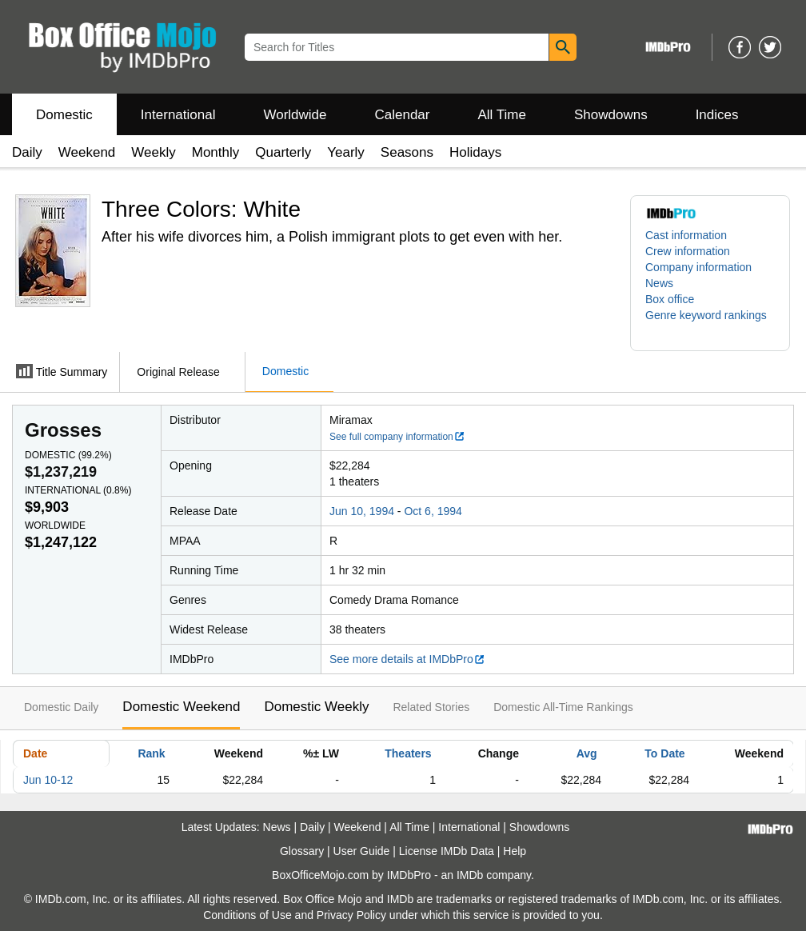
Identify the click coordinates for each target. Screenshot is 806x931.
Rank (151, 753)
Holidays (475, 152)
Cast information (686, 235)
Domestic (64, 114)
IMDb (470, 875)
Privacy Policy (351, 915)
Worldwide (294, 114)
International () (78, 490)
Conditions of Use (247, 915)
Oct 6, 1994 (432, 511)
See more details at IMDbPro (407, 659)
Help (514, 851)
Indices (717, 114)
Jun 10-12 (48, 779)
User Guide (361, 851)
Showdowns (611, 114)
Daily (27, 152)
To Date (664, 753)
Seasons (407, 152)
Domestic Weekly (316, 706)
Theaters (408, 753)
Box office (669, 299)
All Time (502, 114)
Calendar (402, 114)
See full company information (397, 436)
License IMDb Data (446, 851)
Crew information (687, 251)
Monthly (216, 152)
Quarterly (283, 152)
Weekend (87, 152)
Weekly (153, 152)
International (178, 114)
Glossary (302, 851)
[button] (710, 323)
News (659, 283)
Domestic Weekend (181, 706)
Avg (587, 753)
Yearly (346, 152)
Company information (698, 267)
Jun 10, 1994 (361, 511)
